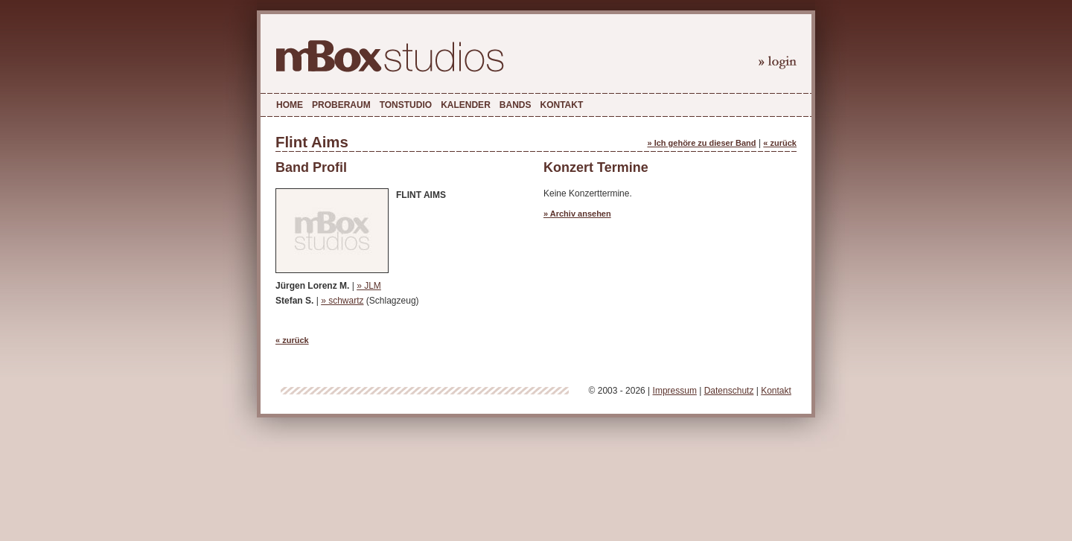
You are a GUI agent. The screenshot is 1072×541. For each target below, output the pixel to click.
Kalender (466, 105)
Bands (516, 105)
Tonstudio (406, 105)
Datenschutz (729, 390)
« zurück (780, 142)
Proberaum (341, 105)
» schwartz (342, 300)
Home (289, 105)
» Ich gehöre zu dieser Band (701, 142)
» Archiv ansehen (577, 213)
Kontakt (561, 105)
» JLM (369, 286)
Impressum (675, 390)
